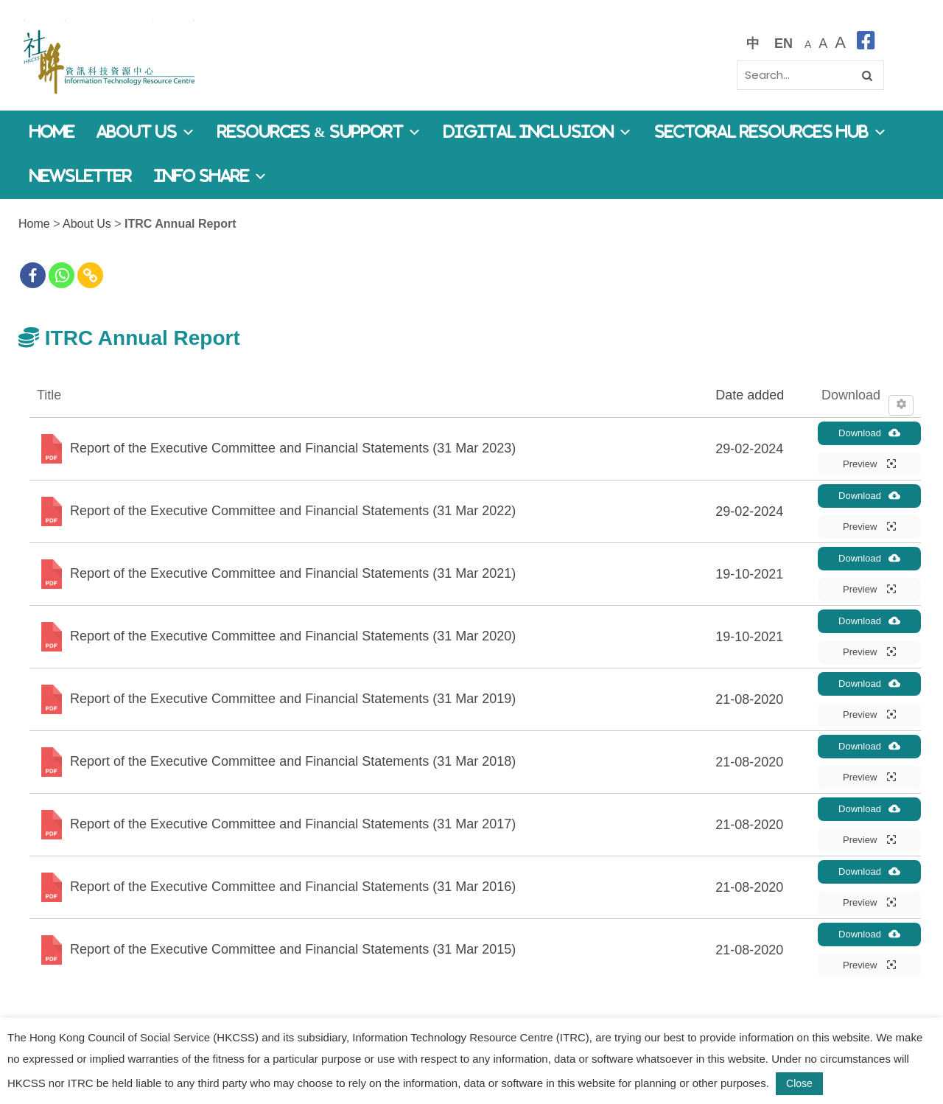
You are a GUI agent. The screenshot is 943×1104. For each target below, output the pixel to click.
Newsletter (80, 177)
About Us (146, 132)
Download (869, 433)
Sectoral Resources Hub (770, 132)
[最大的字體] (840, 43)
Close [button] (799, 1083)
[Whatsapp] (61, 275)
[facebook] (866, 43)
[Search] (810, 75)
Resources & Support (319, 132)
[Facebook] (33, 275)
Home (51, 132)
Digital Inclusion (538, 132)
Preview (869, 463)
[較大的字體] (822, 43)
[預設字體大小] (807, 43)
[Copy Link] (90, 275)
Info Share (210, 176)
